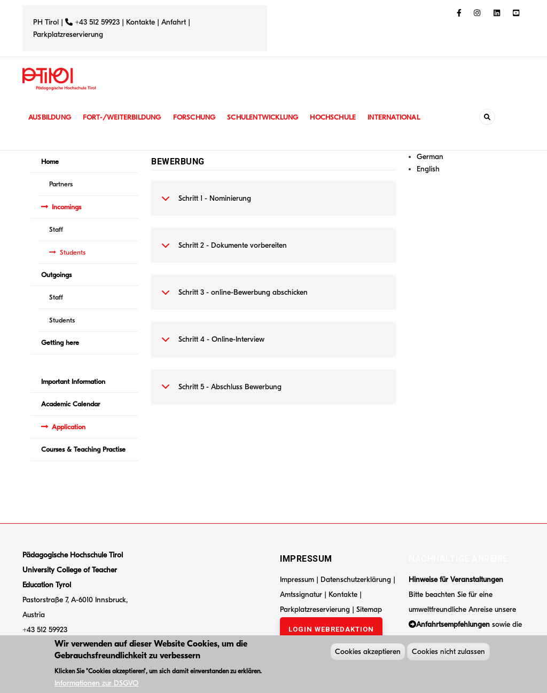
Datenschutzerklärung (356, 579)
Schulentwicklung (270, 117)
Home (50, 162)
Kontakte (140, 22)
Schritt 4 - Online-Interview (211, 345)
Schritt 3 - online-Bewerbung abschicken (233, 298)
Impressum (297, 579)
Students (72, 252)
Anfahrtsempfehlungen (453, 624)
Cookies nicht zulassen (448, 653)
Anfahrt (174, 22)
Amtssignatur (302, 594)
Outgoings (56, 275)
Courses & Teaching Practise (83, 449)
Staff (56, 229)
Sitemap (369, 609)
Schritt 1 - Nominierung (204, 204)
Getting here (60, 342)
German (430, 156)
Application (68, 427)
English (428, 169)
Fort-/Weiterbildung (125, 117)
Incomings (66, 207)
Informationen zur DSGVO (96, 684)
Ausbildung (50, 117)
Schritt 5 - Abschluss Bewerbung (220, 392)
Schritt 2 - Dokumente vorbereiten (222, 251)
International (405, 117)
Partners (61, 184)
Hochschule (342, 117)
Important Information (73, 381)
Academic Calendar (70, 404)
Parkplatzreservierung (68, 34)
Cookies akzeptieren (368, 653)
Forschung (200, 117)
